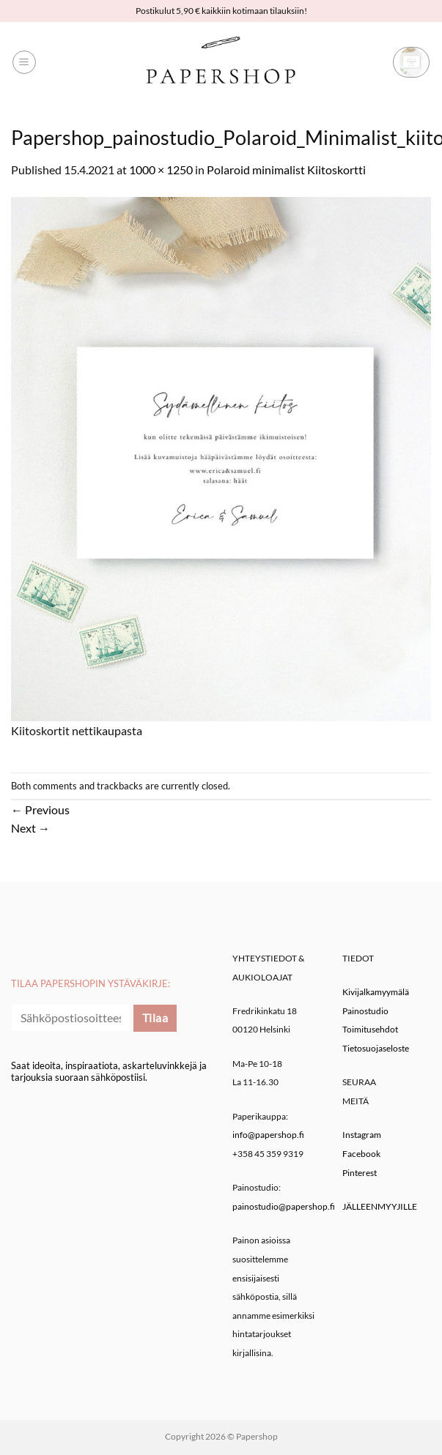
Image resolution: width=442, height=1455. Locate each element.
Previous (40, 809)
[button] (24, 62)
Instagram (361, 1134)
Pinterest (359, 1172)
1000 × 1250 (161, 169)
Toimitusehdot (370, 1029)
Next (30, 828)
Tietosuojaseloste (375, 1048)
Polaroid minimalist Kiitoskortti (286, 169)
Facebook (361, 1153)
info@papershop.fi (268, 1134)
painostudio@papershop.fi (283, 1206)
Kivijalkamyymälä (375, 991)
